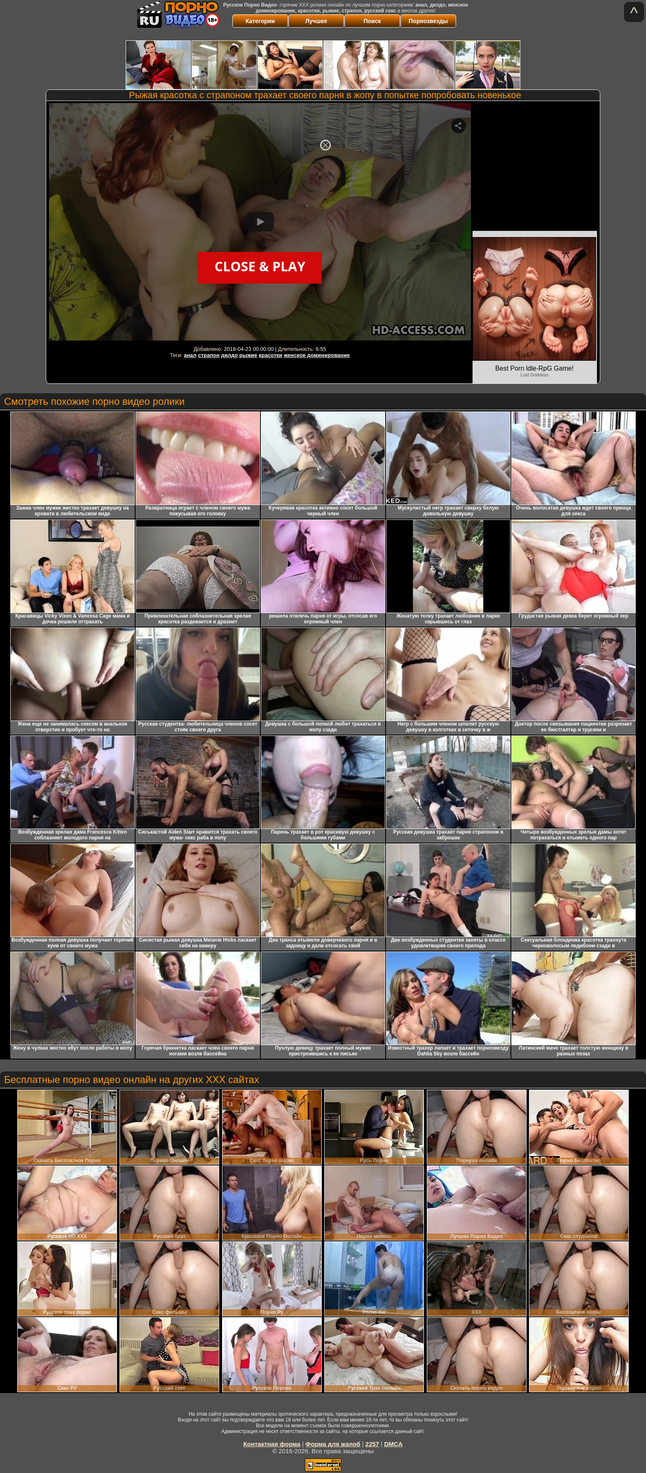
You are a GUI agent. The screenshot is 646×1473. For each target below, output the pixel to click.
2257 (372, 1443)
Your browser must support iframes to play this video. (260, 223)
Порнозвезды (428, 21)
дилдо (229, 355)
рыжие (248, 355)
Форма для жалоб (332, 1443)
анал (190, 355)
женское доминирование (317, 355)
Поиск (372, 21)
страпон (208, 355)
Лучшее (316, 21)
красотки (270, 355)
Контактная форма (272, 1443)
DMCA (393, 1443)
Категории (260, 21)
